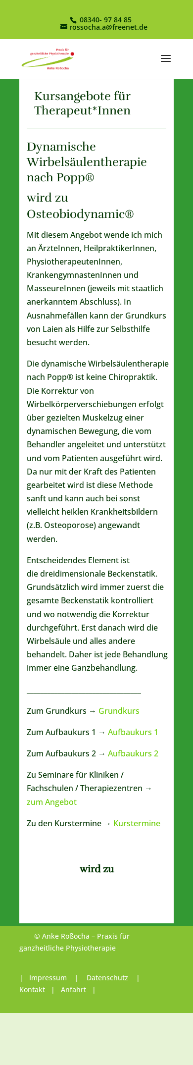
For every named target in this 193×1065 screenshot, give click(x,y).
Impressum (49, 977)
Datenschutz (107, 977)
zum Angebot (52, 802)
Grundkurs (119, 710)
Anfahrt (73, 989)
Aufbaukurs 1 (133, 732)
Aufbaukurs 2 (133, 753)
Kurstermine (136, 823)
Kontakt (32, 989)
